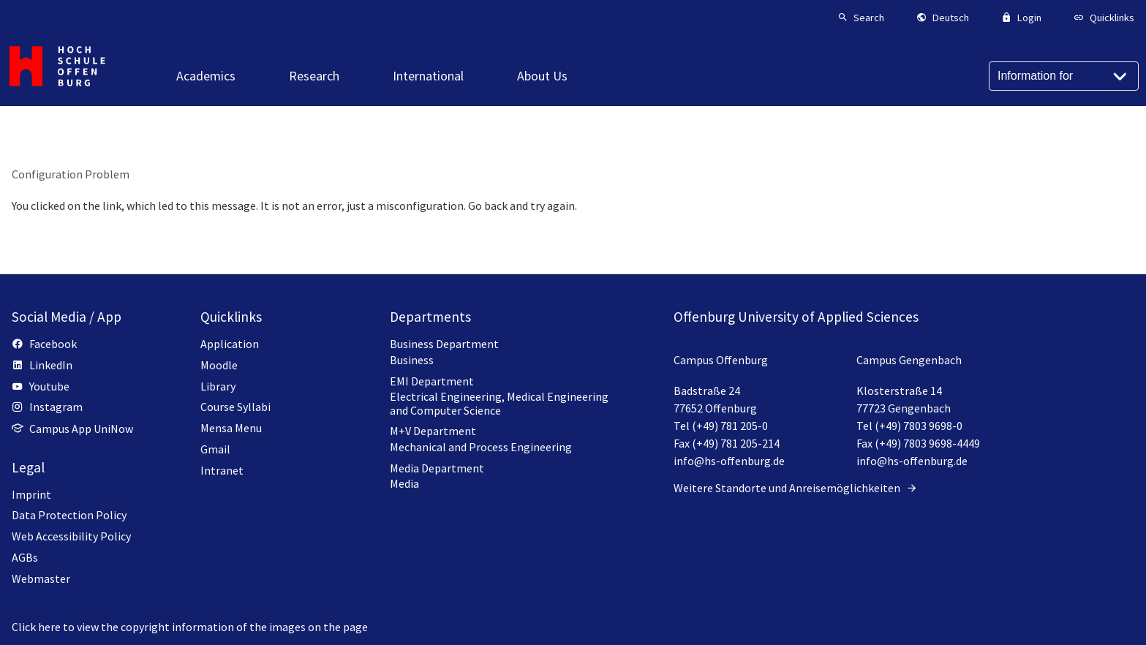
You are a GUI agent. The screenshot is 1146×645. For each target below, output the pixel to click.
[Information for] (1064, 76)
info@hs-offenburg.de (729, 460)
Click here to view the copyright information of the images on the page (190, 626)
